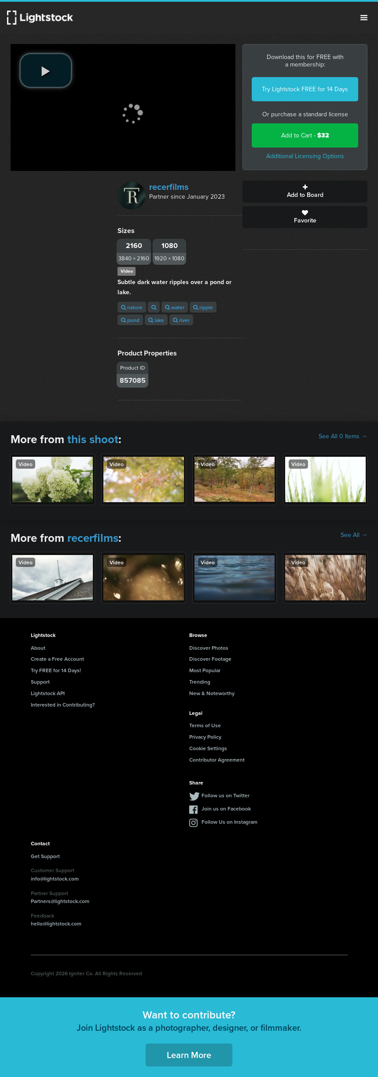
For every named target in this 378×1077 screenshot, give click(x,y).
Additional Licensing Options (305, 156)
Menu (364, 18)
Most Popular (204, 670)
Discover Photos (208, 647)
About (38, 647)
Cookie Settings (208, 748)
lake (156, 320)
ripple (203, 307)
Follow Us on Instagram (229, 821)
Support (40, 681)
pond (130, 320)
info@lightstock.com (55, 878)
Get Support (45, 856)
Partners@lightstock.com (60, 901)
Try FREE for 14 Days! (56, 670)
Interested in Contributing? (63, 704)
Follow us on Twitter (226, 795)
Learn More (189, 1054)
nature (132, 307)
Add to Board (305, 191)
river (181, 320)
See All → (354, 535)
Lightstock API (48, 693)
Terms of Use (205, 725)
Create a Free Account (57, 658)
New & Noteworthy (212, 693)
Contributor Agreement (217, 759)
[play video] (45, 70)
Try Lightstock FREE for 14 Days (305, 89)
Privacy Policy (205, 736)
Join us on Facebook (226, 808)
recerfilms (169, 186)
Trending (199, 681)
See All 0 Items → (343, 436)
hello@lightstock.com (56, 923)
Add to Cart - (305, 135)
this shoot (92, 439)
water (174, 307)
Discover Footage (210, 658)
